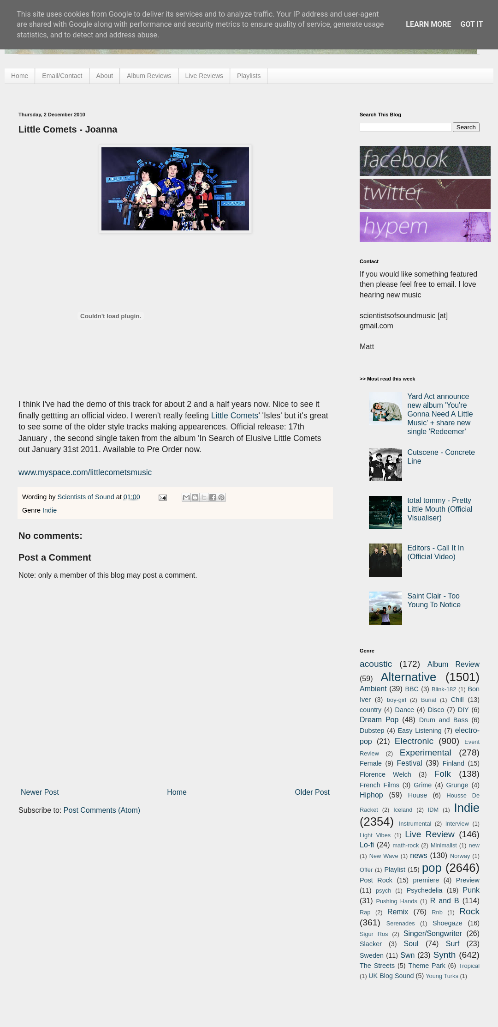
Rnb (437, 912)
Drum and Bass (443, 720)
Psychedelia (425, 890)
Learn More (428, 24)
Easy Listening (420, 730)
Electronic (414, 741)
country (370, 709)
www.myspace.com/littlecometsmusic (85, 472)
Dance (404, 709)
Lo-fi (367, 845)
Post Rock (376, 880)
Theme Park (427, 965)
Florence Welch (385, 774)
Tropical (469, 965)
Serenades (400, 923)
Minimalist (444, 845)
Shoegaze (447, 923)
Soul (411, 944)
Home (19, 75)
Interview (457, 823)
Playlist (394, 869)
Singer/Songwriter (432, 933)
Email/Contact (62, 75)
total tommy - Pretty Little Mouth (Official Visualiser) (439, 509)
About (104, 75)
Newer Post (40, 792)
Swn (407, 955)
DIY (463, 709)
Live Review (430, 834)
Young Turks (442, 976)
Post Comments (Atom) (102, 810)
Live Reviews (204, 75)
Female (371, 763)
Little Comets (235, 415)
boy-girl (396, 699)
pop (432, 867)
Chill (457, 699)
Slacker (371, 944)
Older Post (312, 792)
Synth (444, 955)
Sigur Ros (374, 933)
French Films (379, 785)
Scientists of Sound (87, 497)
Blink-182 (444, 689)
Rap (365, 912)
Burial (428, 699)
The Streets (377, 965)
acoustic (376, 664)
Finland (453, 763)
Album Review (453, 664)
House (417, 795)
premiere (426, 880)
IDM (433, 809)
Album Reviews (149, 75)
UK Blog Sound (391, 975)
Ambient (373, 689)
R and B (444, 901)
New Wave (383, 855)
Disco (435, 709)
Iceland (402, 809)
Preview (468, 880)
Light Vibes (375, 835)
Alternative (408, 677)
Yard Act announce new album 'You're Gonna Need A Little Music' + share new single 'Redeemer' (440, 414)
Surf (452, 944)
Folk (442, 774)
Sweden (372, 955)
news (418, 855)
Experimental (425, 752)
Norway (460, 855)
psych (383, 890)
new (474, 845)
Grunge (457, 785)
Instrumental (415, 823)
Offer (366, 869)
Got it (471, 24)
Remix (397, 912)
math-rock (405, 845)
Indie (49, 510)
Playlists (249, 75)
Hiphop (371, 795)
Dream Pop (379, 720)
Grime (423, 785)
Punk (471, 890)
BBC (412, 689)
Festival (409, 763)
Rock (469, 911)
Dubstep (372, 730)
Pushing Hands (396, 901)
